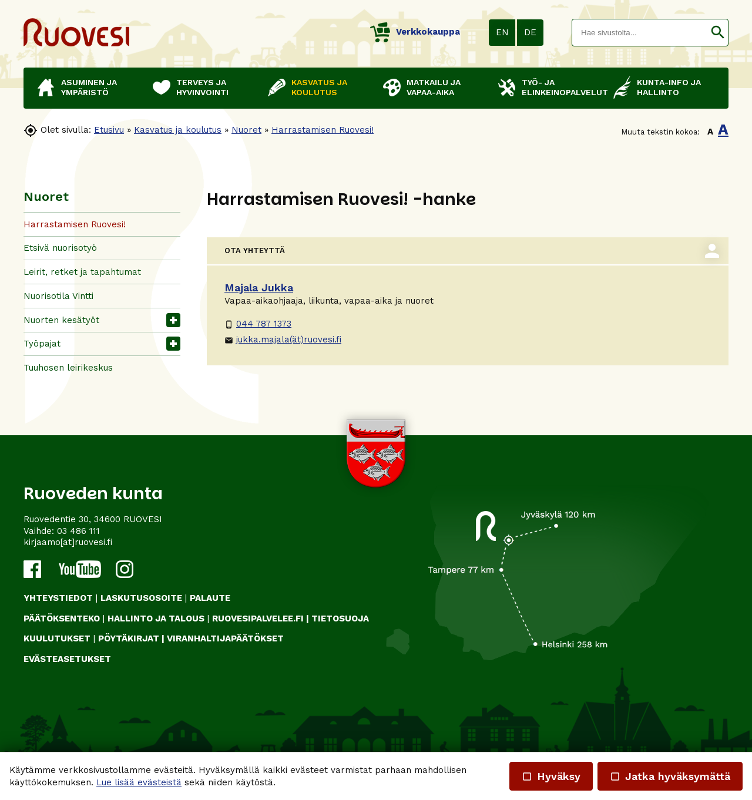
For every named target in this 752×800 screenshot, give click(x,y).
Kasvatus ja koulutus (177, 130)
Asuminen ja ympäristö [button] (89, 87)
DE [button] (530, 32)
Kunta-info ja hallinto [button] (669, 87)
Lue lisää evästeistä (139, 782)
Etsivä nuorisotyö (60, 248)
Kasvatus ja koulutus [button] (319, 87)
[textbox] (639, 32)
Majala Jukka (258, 287)
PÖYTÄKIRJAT (128, 638)
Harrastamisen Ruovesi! (322, 130)
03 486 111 (78, 531)
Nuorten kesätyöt (61, 320)
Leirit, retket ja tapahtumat (82, 272)
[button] (717, 32)
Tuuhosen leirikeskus (68, 367)
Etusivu (109, 130)
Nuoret (246, 130)
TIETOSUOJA (340, 618)
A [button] (710, 131)
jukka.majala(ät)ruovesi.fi (282, 339)
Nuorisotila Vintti (58, 296)
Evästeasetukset (67, 659)
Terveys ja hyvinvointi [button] (202, 87)
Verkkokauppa (415, 31)
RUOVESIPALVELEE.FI (258, 618)
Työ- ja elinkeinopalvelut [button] (562, 87)
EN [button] (502, 32)
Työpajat (42, 343)
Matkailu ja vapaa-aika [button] (434, 87)
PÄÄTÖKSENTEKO (62, 618)
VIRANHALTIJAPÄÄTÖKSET (225, 638)
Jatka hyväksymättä (670, 776)
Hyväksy (551, 776)
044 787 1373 (257, 323)
